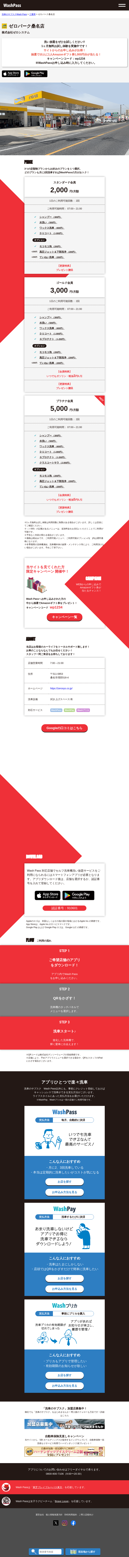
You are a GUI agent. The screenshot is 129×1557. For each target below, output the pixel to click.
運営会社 (40, 1514)
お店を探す (65, 1181)
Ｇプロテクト (47, 339)
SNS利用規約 (70, 1514)
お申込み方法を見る (64, 1192)
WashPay (69, 710)
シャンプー (45, 217)
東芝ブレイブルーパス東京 (47, 1487)
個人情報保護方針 (54, 1514)
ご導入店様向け (86, 1514)
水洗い (43, 222)
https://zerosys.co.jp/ (61, 688)
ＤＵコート (45, 233)
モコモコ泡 (45, 246)
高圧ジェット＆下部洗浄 (53, 251)
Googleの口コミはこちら (65, 728)
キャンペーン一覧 (64, 617)
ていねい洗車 (47, 257)
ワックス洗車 (47, 227)
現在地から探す (82, 1551)
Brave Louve (62, 1501)
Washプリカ (83, 710)
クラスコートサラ (49, 462)
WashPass (56, 710)
